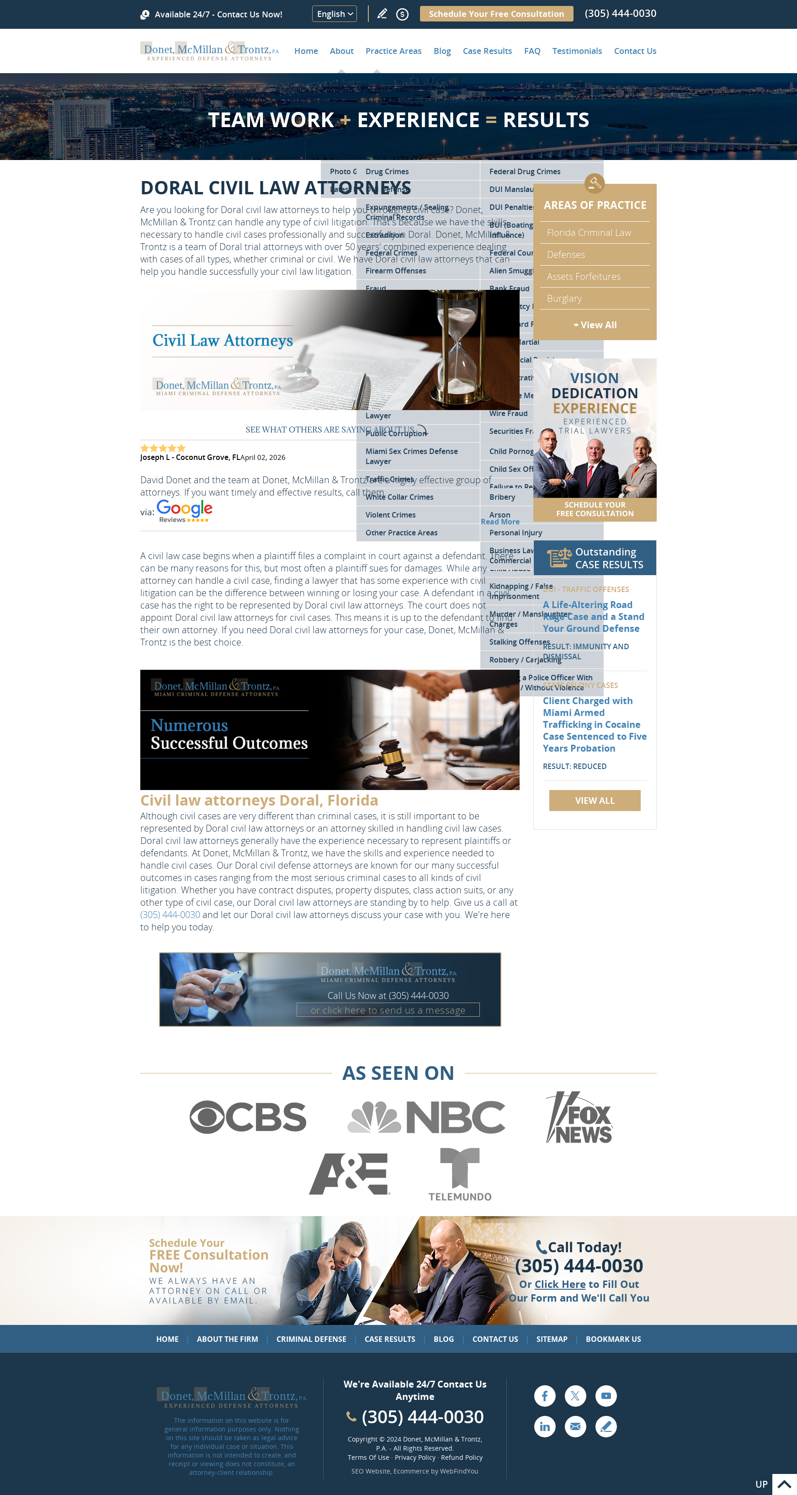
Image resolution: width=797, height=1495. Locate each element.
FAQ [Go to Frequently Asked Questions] (532, 50)
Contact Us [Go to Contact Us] (495, 1339)
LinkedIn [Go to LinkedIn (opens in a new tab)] (545, 1426)
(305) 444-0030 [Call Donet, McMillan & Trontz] (621, 13)
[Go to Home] (210, 57)
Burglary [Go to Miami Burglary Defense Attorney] (564, 298)
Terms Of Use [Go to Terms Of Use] (368, 1457)
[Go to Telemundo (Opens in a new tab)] (459, 1198)
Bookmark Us (613, 1339)
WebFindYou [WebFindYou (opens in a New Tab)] (459, 1471)
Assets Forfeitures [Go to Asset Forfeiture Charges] (584, 276)
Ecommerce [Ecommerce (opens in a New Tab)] (411, 1471)
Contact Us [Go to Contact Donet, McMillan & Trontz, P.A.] (635, 50)
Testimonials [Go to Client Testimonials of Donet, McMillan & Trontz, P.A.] (577, 50)
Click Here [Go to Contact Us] (560, 1284)
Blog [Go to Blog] (444, 1339)
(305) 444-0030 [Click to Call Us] (579, 1265)
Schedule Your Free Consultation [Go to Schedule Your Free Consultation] (496, 13)
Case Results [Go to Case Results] (487, 50)
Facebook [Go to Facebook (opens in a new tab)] (545, 1396)
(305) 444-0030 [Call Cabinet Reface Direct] (423, 1416)
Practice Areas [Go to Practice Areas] (394, 50)
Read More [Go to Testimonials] (500, 522)
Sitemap (552, 1339)
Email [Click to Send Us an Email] (575, 1426)
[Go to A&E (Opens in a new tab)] (349, 1198)
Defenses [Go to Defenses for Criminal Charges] (566, 254)
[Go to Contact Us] (595, 440)
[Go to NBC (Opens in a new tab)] (426, 1141)
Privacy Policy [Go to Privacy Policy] (415, 1457)
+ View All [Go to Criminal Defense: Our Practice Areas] (595, 325)
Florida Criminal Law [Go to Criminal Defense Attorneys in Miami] (589, 232)
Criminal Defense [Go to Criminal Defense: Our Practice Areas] (311, 1339)
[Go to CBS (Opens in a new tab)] (247, 1141)
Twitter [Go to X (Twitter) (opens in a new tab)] (575, 1396)
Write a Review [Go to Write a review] (382, 13)
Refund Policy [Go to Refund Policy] (462, 1457)
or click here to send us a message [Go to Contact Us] (388, 1010)
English (331, 13)
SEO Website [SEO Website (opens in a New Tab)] (370, 1471)
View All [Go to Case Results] (595, 800)
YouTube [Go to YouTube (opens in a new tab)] (606, 1396)
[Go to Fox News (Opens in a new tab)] (578, 1141)
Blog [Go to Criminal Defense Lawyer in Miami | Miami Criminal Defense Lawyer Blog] (442, 50)
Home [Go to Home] (306, 50)
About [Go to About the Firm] (342, 50)
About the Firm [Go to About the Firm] (227, 1339)
